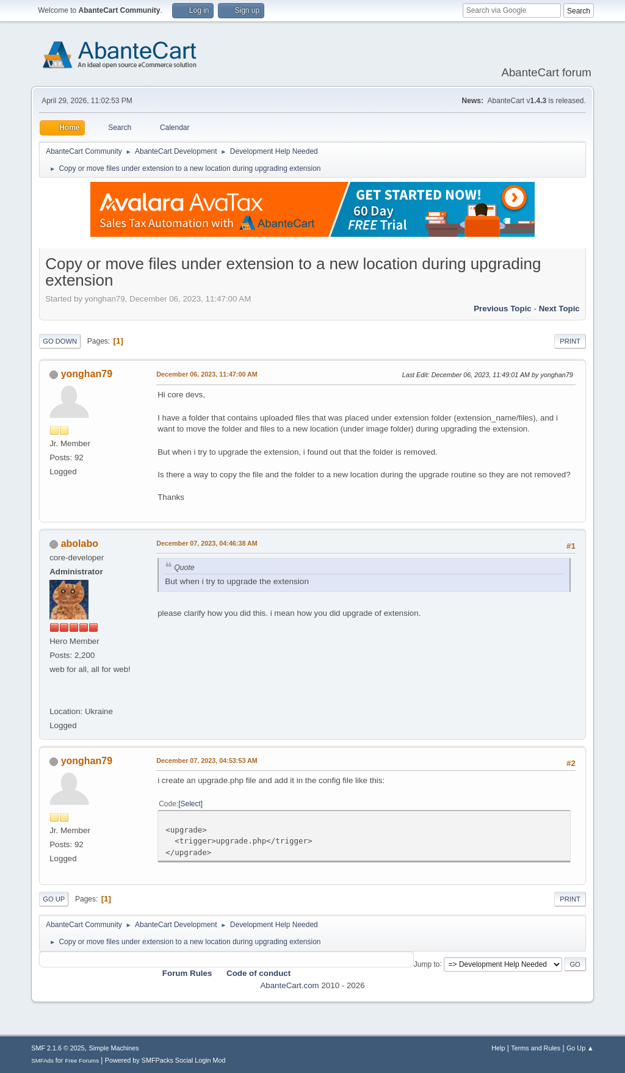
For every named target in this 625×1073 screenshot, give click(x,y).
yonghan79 (86, 374)
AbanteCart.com (289, 985)
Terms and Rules (535, 1048)
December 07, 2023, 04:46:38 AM (207, 543)
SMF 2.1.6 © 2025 (58, 1048)
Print (570, 341)
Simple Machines (114, 1048)
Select (191, 804)
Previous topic (503, 308)
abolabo (79, 543)
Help (498, 1048)
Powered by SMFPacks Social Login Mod (165, 1060)
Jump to (427, 963)
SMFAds (42, 1060)
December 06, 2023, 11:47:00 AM (207, 374)
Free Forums (82, 1060)
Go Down (60, 341)
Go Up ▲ (580, 1048)
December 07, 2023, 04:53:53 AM (207, 760)
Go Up (54, 899)
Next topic (559, 308)
